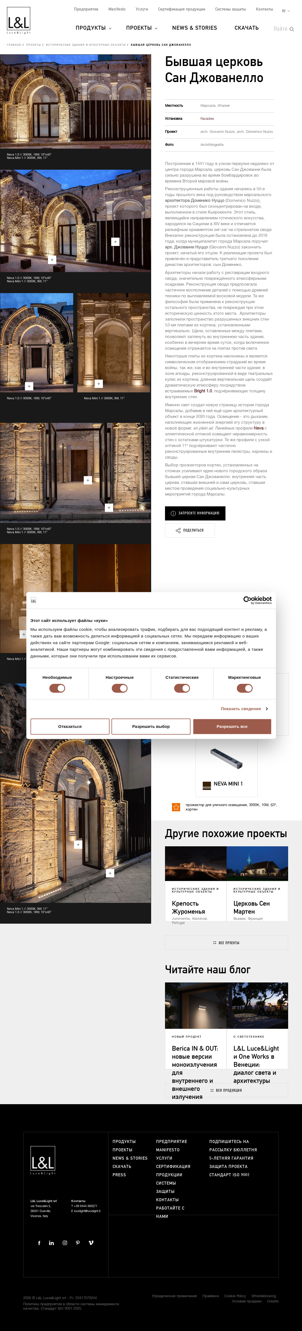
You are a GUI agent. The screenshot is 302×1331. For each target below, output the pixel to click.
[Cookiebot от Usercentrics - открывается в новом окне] (247, 600)
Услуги (142, 9)
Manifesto (117, 9)
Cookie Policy (235, 1296)
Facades (207, 119)
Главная (14, 45)
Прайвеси (210, 1296)
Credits (273, 1301)
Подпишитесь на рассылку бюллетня (233, 1146)
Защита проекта (228, 1167)
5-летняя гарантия (231, 1158)
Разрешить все (232, 726)
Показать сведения (241, 708)
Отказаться (70, 726)
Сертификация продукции (181, 9)
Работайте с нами (170, 1212)
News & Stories (194, 28)
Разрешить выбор (151, 726)
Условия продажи (247, 1301)
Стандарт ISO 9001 (229, 1175)
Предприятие (86, 9)
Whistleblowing (264, 1296)
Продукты (91, 28)
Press (119, 1175)
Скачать (247, 28)
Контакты (264, 9)
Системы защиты (230, 9)
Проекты (139, 28)
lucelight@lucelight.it (87, 1211)
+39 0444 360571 (85, 1206)
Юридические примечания (174, 1296)
